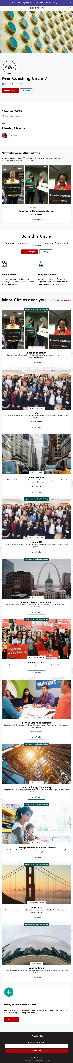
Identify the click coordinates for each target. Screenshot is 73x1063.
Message (26, 90)
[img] (36, 329)
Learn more (41, 219)
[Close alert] (70, 3)
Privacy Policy (39, 1060)
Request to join (10, 90)
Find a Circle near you (59, 300)
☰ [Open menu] (3, 8)
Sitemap (48, 1060)
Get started (11, 1019)
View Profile (36, 363)
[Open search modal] (70, 8)
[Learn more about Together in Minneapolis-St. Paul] (36, 184)
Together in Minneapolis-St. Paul (36, 211)
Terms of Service (28, 1060)
